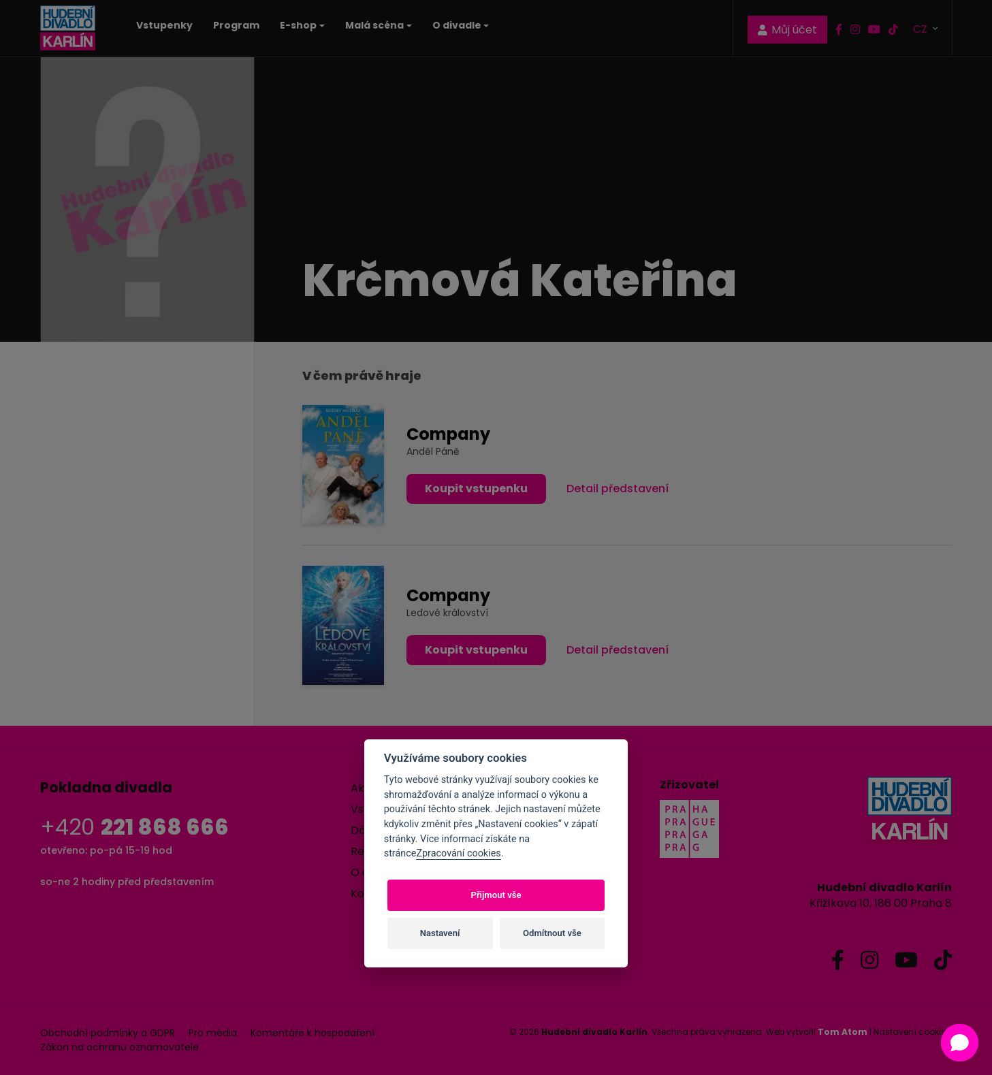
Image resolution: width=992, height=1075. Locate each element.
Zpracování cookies (458, 853)
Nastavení (440, 933)
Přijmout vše (495, 895)
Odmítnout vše (552, 933)
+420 (134, 827)
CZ (921, 28)
